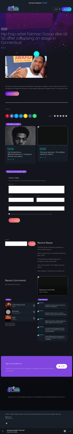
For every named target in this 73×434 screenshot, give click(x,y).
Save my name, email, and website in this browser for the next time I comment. (31, 214)
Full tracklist (10, 324)
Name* (10, 196)
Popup (66, 9)
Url (9, 204)
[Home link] (13, 9)
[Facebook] (6, 423)
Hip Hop (4, 29)
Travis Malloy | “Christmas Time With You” (51, 271)
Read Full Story (12, 93)
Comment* (11, 184)
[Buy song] (34, 306)
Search (7, 239)
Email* (38, 196)
